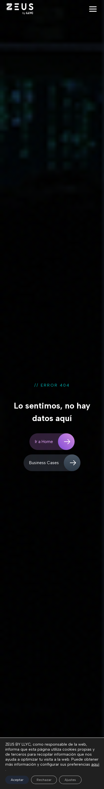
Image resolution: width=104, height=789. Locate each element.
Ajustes (70, 780)
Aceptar (17, 780)
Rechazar (44, 780)
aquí (95, 764)
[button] (93, 9)
